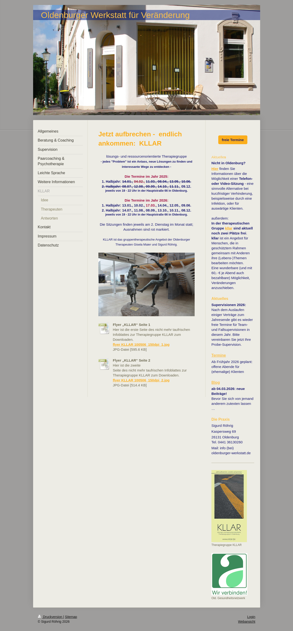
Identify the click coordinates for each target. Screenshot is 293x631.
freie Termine (233, 140)
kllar (228, 228)
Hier (214, 169)
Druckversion (50, 617)
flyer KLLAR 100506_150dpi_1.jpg (141, 344)
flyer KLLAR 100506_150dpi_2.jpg (141, 380)
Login (251, 617)
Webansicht (246, 621)
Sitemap (71, 617)
